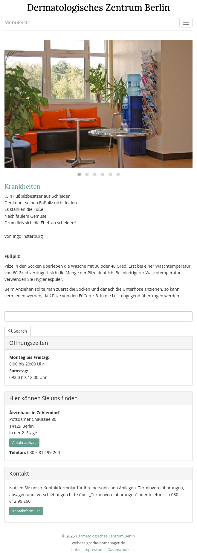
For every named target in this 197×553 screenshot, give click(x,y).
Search (17, 331)
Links (75, 549)
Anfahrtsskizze (24, 442)
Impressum (94, 549)
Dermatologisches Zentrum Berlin (105, 536)
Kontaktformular (26, 511)
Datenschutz (118, 549)
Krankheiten (22, 186)
